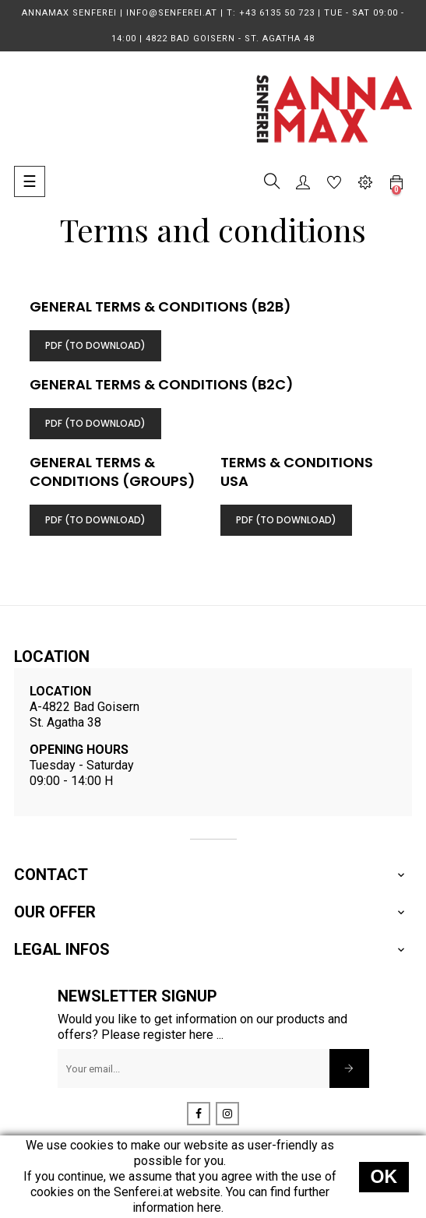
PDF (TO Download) (95, 345)
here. (210, 1207)
